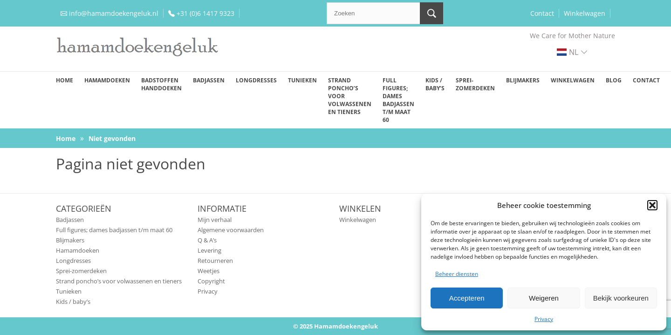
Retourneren (215, 260)
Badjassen (209, 80)
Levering (209, 250)
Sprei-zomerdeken (475, 84)
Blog (614, 80)
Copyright (211, 281)
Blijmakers (523, 80)
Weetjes (208, 271)
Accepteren (467, 298)
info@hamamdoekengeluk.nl (113, 13)
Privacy (543, 319)
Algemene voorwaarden (231, 230)
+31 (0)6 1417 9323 (205, 13)
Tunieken (302, 80)
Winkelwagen (584, 13)
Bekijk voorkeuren (621, 298)
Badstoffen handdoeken (161, 84)
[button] (652, 205)
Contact (542, 13)
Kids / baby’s (435, 84)
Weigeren (544, 298)
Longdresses (256, 80)
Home (64, 80)
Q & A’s (207, 240)
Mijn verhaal (215, 219)
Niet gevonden (112, 138)
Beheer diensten (456, 274)
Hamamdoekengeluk (346, 326)
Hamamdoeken (107, 80)
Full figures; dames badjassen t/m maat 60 (398, 100)
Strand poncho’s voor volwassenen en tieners (349, 96)
